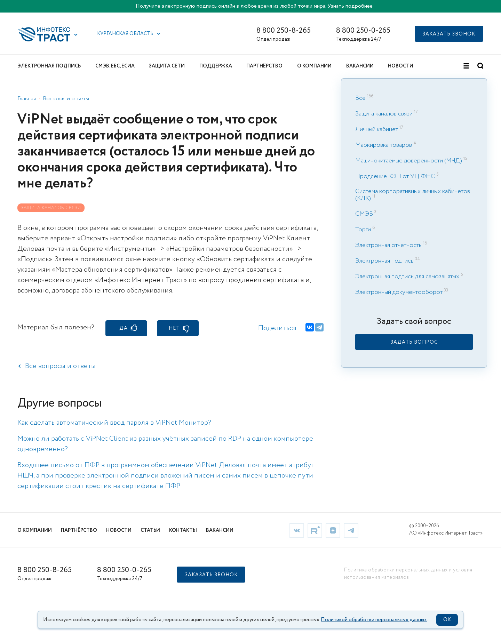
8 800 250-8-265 (283, 30)
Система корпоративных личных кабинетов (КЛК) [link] (412, 195)
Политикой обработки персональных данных (374, 620)
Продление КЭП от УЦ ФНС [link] (395, 176)
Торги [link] (363, 229)
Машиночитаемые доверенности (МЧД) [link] (408, 160)
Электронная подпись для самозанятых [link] (407, 276)
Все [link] (360, 98)
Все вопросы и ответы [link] (60, 366)
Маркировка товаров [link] (383, 145)
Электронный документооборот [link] (399, 292)
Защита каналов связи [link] (384, 113)
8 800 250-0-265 (363, 30)
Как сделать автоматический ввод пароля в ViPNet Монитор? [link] (114, 423)
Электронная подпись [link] (384, 260)
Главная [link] (26, 99)
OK (447, 620)
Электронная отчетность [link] (388, 245)
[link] (414, 342)
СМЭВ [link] (364, 213)
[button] (76, 35)
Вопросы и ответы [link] (66, 99)
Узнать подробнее (350, 6)
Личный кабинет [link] (376, 129)
